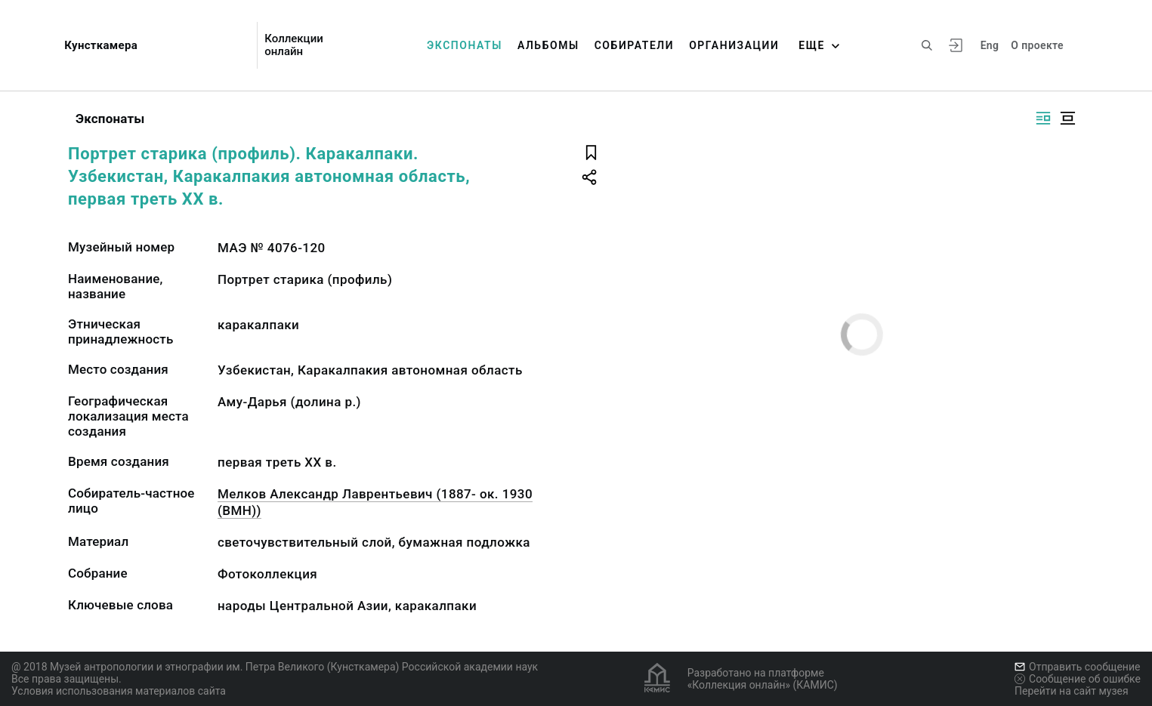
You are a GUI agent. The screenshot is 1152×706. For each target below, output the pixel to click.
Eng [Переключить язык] (990, 45)
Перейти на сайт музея (1072, 691)
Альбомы (548, 45)
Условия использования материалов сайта (118, 691)
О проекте (1037, 45)
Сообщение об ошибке (1078, 679)
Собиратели (634, 45)
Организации (734, 45)
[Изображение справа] (1043, 118)
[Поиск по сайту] (927, 45)
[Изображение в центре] (1067, 118)
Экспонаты (464, 45)
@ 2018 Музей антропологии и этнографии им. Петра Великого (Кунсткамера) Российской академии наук (274, 667)
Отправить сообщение (1077, 667)
